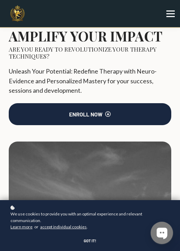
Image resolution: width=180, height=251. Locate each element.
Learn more (21, 226)
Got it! (90, 240)
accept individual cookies (63, 226)
